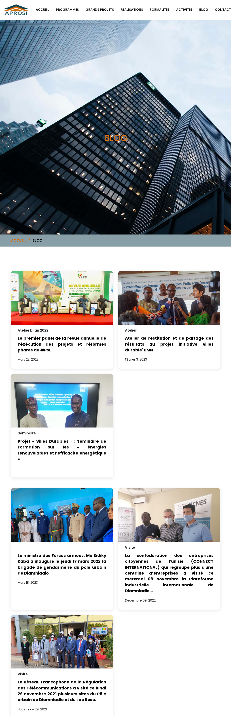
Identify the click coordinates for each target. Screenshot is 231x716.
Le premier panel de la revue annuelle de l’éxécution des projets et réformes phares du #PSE (62, 344)
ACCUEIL (18, 240)
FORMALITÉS (160, 9)
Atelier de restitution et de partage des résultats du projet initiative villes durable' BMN (169, 344)
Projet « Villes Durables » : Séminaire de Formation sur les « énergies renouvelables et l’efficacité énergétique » (62, 450)
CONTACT (223, 9)
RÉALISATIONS (132, 9)
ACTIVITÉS (184, 9)
